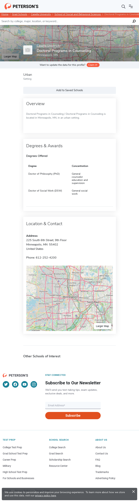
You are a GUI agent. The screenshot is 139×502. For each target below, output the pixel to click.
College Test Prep (12, 447)
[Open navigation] (130, 6)
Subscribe (72, 415)
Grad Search (56, 453)
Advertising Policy (105, 478)
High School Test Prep (15, 472)
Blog (97, 465)
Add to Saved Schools (69, 90)
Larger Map (10, 56)
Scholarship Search (60, 459)
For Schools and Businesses (18, 478)
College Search (57, 447)
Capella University (41, 14)
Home (4, 14)
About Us (100, 447)
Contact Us (101, 453)
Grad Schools (19, 14)
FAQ (97, 459)
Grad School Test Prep (15, 453)
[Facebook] (15, 384)
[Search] (123, 6)
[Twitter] (6, 384)
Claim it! (92, 65)
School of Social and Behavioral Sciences (78, 14)
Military (7, 465)
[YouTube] (24, 384)
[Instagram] (34, 384)
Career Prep (9, 459)
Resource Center (58, 465)
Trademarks (102, 472)
